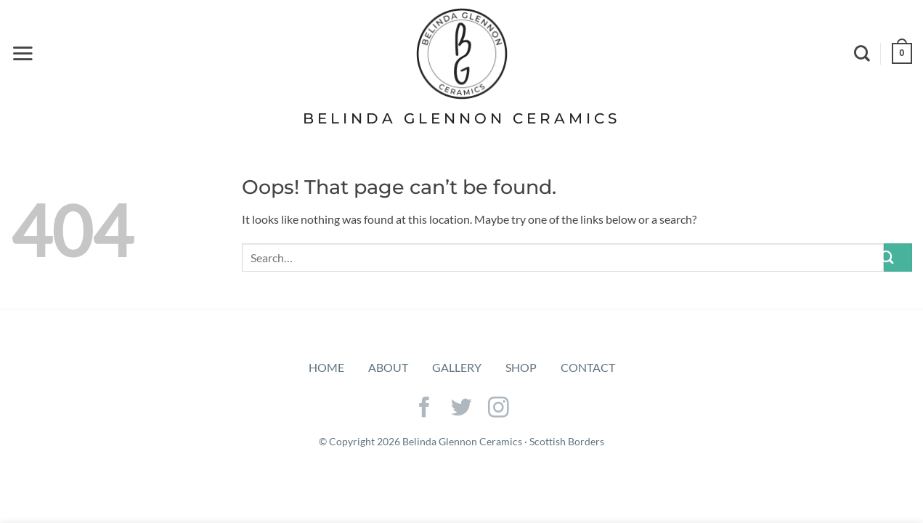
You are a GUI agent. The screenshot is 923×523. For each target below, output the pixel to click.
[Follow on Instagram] (498, 409)
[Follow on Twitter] (461, 409)
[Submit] (898, 257)
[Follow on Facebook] (424, 409)
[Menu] (22, 53)
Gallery (456, 367)
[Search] (862, 53)
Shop (521, 367)
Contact (588, 367)
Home (326, 367)
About (388, 367)
